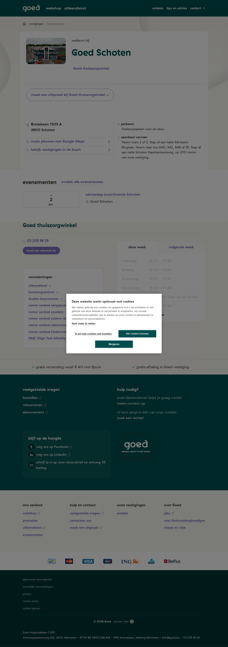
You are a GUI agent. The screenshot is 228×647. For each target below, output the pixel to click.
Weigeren (114, 344)
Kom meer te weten (84, 323)
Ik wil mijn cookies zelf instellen (92, 333)
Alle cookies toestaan (137, 333)
